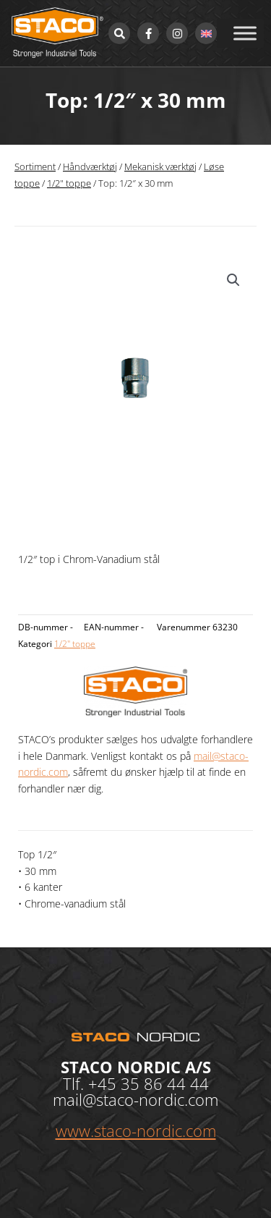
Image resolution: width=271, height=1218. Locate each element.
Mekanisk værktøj (160, 167)
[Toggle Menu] (245, 33)
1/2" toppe (69, 183)
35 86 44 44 (165, 1083)
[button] (233, 280)
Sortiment (35, 167)
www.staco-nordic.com (136, 1130)
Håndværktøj (90, 167)
